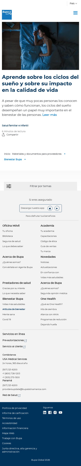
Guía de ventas (48, 246)
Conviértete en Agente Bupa (17, 267)
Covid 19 (6, 320)
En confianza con (50, 273)
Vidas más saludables (52, 278)
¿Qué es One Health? (52, 304)
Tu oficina (7, 231)
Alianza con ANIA (50, 315)
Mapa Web (8, 433)
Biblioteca (7, 236)
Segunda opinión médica (54, 293)
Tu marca (46, 251)
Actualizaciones (49, 267)
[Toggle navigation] (75, 12)
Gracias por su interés (13, 288)
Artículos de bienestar (13, 309)
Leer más (49, 114)
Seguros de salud (11, 241)
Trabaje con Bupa (12, 438)
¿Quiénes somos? (11, 262)
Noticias (45, 262)
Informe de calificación (15, 413)
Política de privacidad (14, 408)
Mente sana (8, 315)
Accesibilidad (9, 423)
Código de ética (49, 241)
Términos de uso (11, 418)
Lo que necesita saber (13, 293)
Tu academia (47, 231)
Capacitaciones (49, 236)
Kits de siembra (49, 309)
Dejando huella (49, 325)
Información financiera (15, 428)
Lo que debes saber (12, 246)
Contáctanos (9, 355)
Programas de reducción (54, 320)
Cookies (6, 443)
